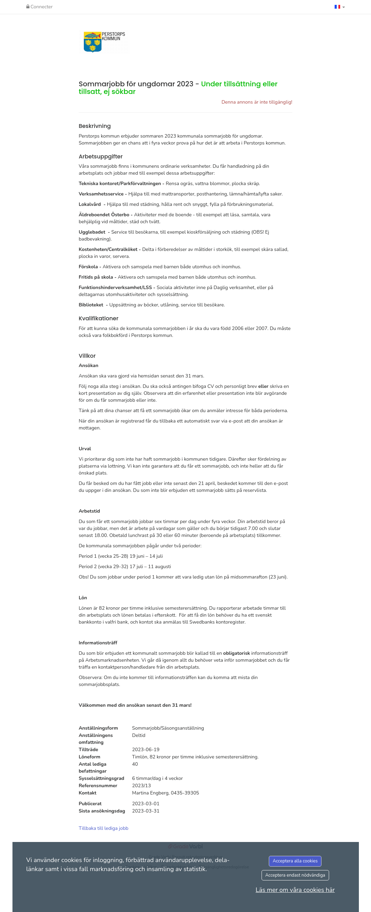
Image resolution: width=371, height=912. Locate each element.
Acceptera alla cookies (295, 861)
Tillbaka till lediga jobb (104, 828)
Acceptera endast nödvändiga (295, 875)
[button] (339, 7)
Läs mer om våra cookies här (295, 890)
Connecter (39, 6)
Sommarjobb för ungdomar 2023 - (178, 87)
